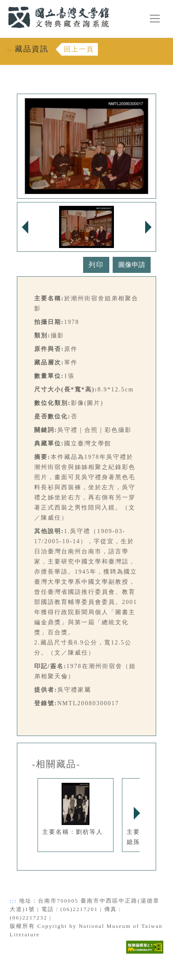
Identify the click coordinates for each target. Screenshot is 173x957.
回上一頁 (79, 49)
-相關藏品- (56, 764)
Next (136, 813)
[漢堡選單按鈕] (154, 19)
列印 (96, 264)
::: (3, 5)
